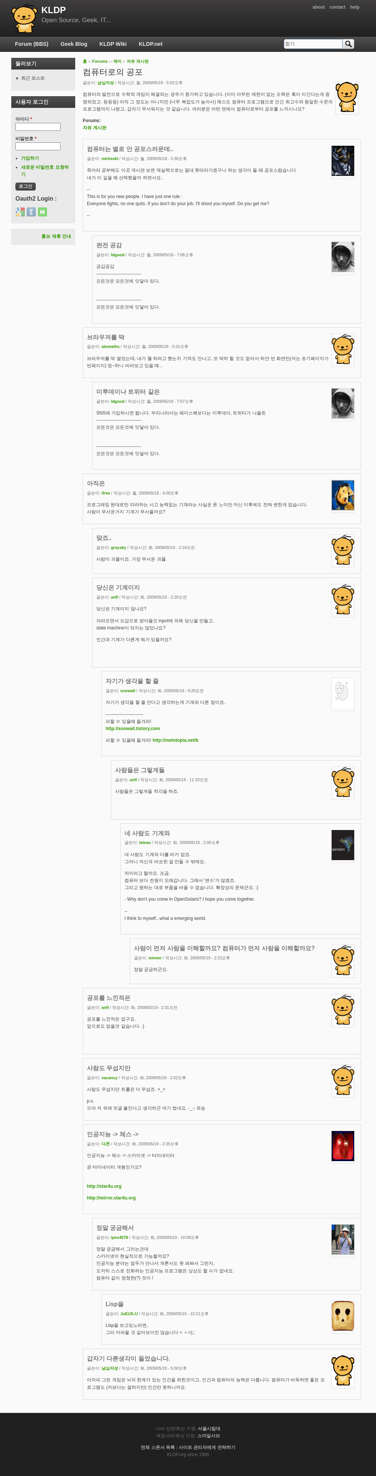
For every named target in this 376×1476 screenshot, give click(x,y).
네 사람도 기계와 (147, 833)
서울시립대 (209, 1428)
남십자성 (105, 82)
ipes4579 (119, 1237)
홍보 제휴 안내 (56, 236)
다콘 (106, 1144)
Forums (100, 61)
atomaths (111, 346)
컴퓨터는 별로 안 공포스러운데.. (130, 149)
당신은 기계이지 (118, 587)
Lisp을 (115, 1304)
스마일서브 (208, 1435)
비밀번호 (25, 138)
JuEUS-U (129, 1313)
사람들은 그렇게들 (140, 770)
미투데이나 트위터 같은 (128, 392)
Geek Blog (74, 44)
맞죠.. (104, 538)
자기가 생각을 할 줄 (132, 681)
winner (155, 958)
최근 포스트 (33, 78)
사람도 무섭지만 (108, 1068)
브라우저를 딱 (105, 337)
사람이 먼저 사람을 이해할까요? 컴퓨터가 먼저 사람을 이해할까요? (224, 948)
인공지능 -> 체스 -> (113, 1134)
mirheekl (110, 158)
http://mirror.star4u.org (111, 1198)
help (354, 7)
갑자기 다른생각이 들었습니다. (128, 1358)
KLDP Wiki (113, 44)
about (318, 7)
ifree (106, 493)
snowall (127, 690)
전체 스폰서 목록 (158, 1447)
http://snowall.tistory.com (133, 728)
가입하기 (30, 158)
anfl (114, 597)
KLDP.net (150, 44)
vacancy (110, 1077)
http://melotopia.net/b (176, 740)
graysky (118, 547)
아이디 (23, 119)
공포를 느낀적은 (108, 998)
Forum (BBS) (32, 44)
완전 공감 (109, 245)
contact (337, 7)
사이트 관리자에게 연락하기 (207, 1447)
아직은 (96, 483)
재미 (117, 61)
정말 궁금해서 (115, 1228)
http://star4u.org (104, 1186)
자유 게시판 (138, 61)
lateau (145, 842)
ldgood (117, 255)
